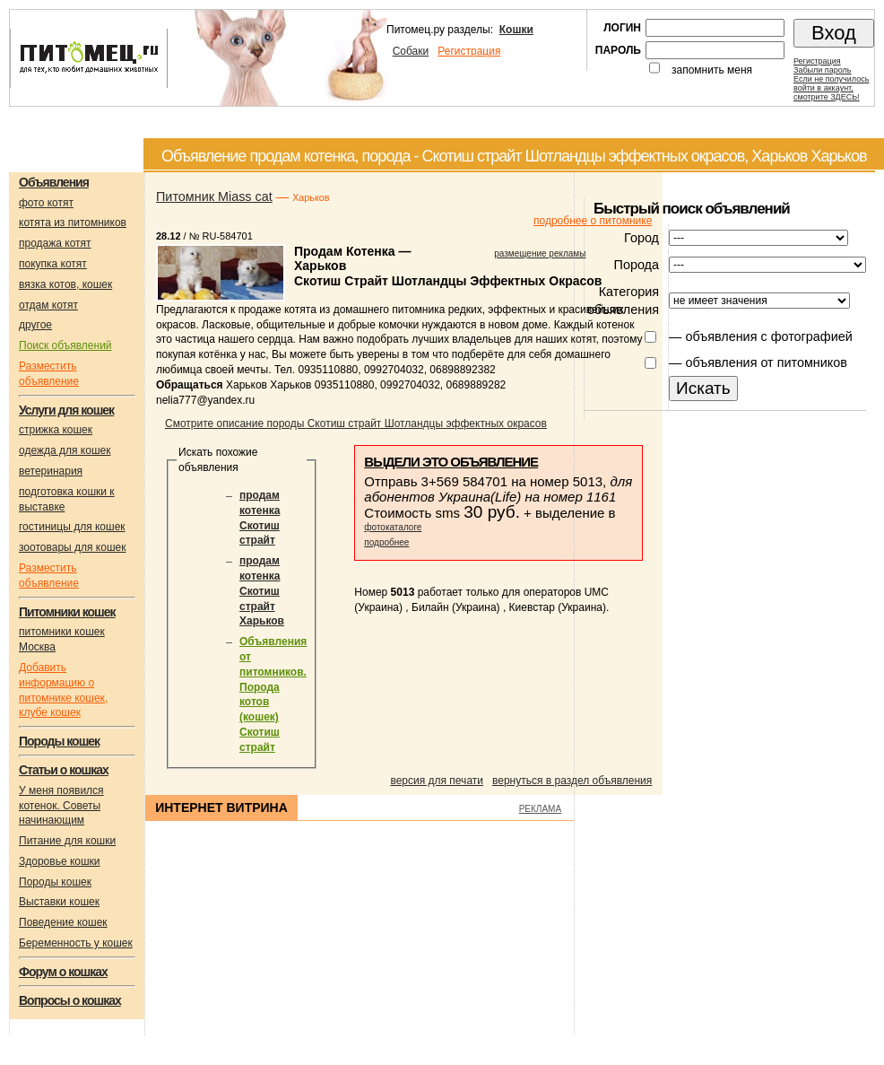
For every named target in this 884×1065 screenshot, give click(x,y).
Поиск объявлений (65, 345)
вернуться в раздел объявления (572, 780)
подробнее (386, 542)
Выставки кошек (59, 901)
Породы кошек (55, 882)
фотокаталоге (392, 527)
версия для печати (436, 780)
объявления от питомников (766, 362)
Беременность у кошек (76, 943)
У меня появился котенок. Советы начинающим (61, 805)
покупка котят (53, 264)
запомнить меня (712, 70)
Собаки (411, 51)
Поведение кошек (63, 922)
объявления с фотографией (768, 336)
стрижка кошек (55, 429)
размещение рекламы (539, 253)
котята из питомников (72, 222)
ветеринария (50, 471)
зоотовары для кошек (72, 547)
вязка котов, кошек (65, 284)
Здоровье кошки (59, 861)
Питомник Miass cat (214, 196)
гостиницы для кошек (72, 526)
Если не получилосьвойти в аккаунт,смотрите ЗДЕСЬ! (831, 87)
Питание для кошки (67, 840)
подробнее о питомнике (592, 220)
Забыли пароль (822, 69)
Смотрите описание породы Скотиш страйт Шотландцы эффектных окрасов (356, 423)
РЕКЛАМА (540, 809)
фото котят (46, 202)
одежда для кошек (64, 450)
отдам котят (48, 305)
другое (35, 325)
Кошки (516, 29)
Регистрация (469, 51)
